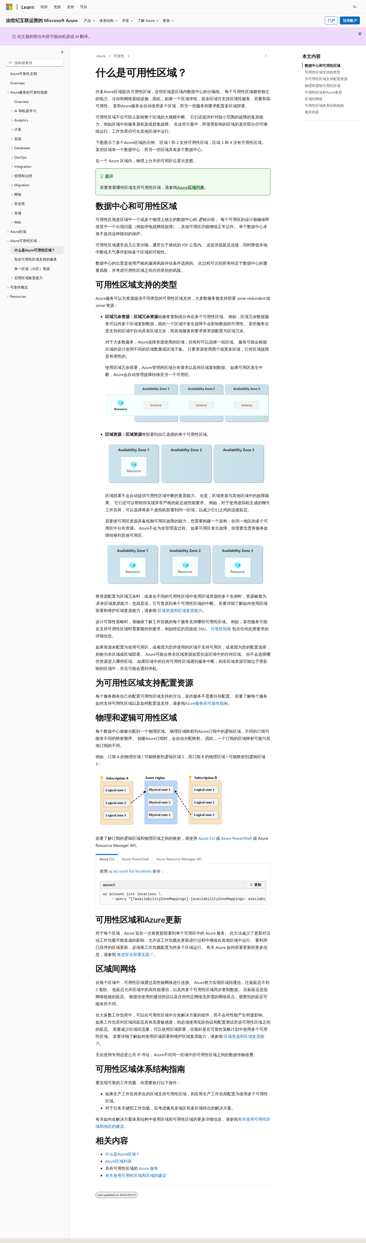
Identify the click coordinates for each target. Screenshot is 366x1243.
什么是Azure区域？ (122, 1154)
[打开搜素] (355, 6)
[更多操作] (266, 56)
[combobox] (35, 63)
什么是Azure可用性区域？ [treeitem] (34, 250)
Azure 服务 (148, 1168)
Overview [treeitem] (17, 83)
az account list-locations (130, 871)
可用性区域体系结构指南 (324, 105)
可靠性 (119, 55)
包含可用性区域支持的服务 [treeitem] (35, 259)
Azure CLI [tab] (106, 859)
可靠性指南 (221, 628)
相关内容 (312, 112)
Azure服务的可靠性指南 (206, 703)
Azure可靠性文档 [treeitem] (23, 73)
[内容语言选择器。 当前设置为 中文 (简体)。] (20, 1235)
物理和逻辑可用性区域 (322, 85)
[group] (183, 897)
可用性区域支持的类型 (322, 72)
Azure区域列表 (190, 187)
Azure (101, 55)
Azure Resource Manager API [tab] (179, 859)
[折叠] (62, 52)
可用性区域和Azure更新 (323, 92)
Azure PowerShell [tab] (135, 859)
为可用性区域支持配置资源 (326, 78)
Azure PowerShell (236, 838)
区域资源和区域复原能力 (180, 610)
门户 (331, 20)
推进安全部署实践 (133, 954)
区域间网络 (314, 98)
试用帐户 (350, 20)
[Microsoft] (9, 7)
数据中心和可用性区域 (322, 65)
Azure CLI (206, 838)
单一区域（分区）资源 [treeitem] (32, 268)
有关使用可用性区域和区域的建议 (135, 1175)
